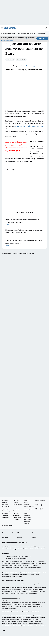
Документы (5, 517)
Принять (42, 38)
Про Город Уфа (28, 509)
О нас (33, 533)
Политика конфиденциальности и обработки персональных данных (20, 611)
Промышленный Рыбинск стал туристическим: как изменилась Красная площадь (24, 232)
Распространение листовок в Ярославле (13, 580)
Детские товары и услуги (8, 33)
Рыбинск (10, 59)
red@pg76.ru (23, 558)
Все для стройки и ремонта (26, 33)
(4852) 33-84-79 (16, 558)
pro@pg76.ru (27, 556)
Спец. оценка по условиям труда (11, 598)
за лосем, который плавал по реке (28, 126)
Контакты (5, 537)
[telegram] (14, 169)
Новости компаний (7, 533)
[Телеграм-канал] (36, 509)
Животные (21, 59)
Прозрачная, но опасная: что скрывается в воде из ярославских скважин (24, 243)
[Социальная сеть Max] (41, 509)
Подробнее (13, 608)
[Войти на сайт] (46, 28)
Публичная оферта (7, 525)
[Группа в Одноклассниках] (41, 505)
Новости (19, 537)
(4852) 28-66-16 (19, 556)
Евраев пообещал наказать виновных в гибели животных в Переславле (24, 222)
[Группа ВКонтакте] (36, 505)
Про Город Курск (17, 504)
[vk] (8, 169)
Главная (34, 537)
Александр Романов (35, 66)
